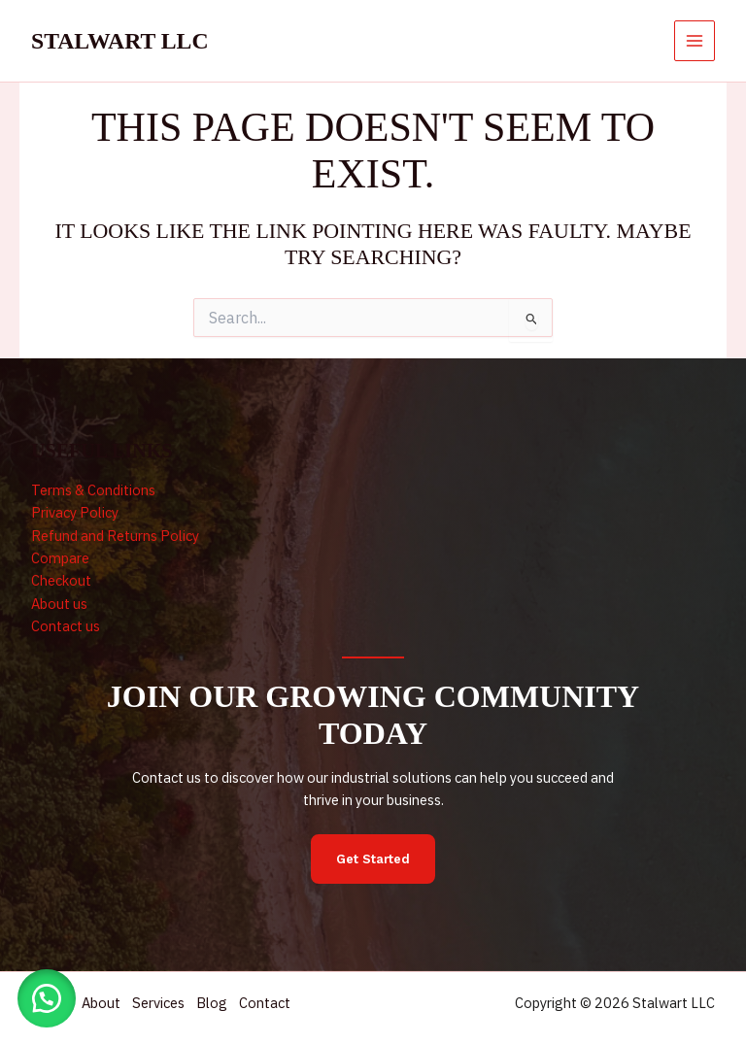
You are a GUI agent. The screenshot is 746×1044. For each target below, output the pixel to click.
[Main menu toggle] (694, 40)
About (104, 1003)
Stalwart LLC (120, 40)
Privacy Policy (75, 512)
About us (59, 603)
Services (166, 1003)
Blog (223, 1003)
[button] (48, 995)
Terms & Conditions (93, 490)
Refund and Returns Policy (115, 535)
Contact (280, 1003)
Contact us (65, 626)
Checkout (61, 580)
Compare (60, 558)
